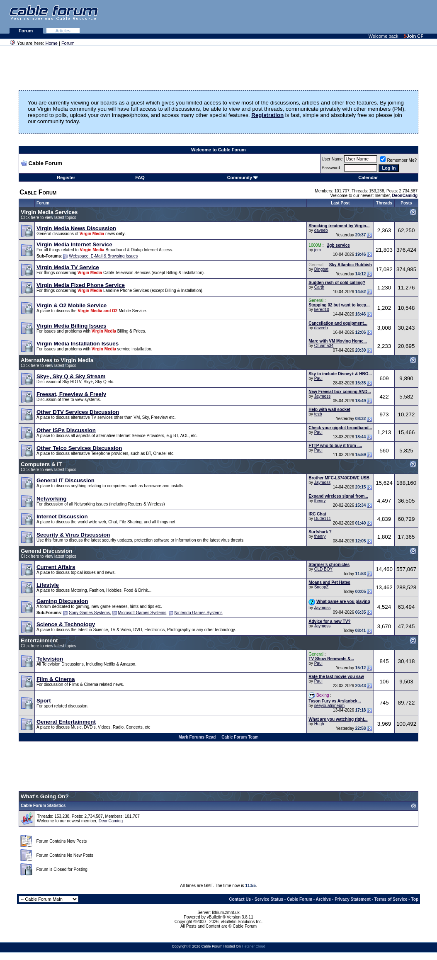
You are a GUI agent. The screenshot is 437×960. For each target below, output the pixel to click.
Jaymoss (322, 396)
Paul (318, 378)
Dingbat (321, 269)
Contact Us (240, 899)
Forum (26, 30)
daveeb (321, 230)
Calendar (368, 177)
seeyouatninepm (329, 705)
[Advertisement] (336, 16)
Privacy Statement (353, 899)
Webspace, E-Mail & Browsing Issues (103, 256)
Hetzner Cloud (253, 946)
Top (414, 899)
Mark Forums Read (197, 737)
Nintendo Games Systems (198, 612)
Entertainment (39, 640)
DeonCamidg (111, 821)
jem (317, 250)
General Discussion (46, 551)
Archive (323, 899)
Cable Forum (299, 899)
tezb (318, 414)
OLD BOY (323, 569)
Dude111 (322, 518)
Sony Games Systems (89, 612)
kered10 (321, 309)
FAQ (140, 177)
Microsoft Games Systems (142, 612)
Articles (63, 30)
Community (242, 177)
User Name (332, 159)
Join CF (413, 36)
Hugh (319, 724)
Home (52, 43)
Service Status (269, 899)
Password (331, 167)
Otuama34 (324, 345)
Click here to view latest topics (48, 217)
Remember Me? (398, 160)
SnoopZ (321, 587)
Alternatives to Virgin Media (57, 360)
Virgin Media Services (49, 212)
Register (66, 177)
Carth (319, 287)
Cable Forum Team (239, 737)
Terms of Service (391, 899)
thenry (320, 500)
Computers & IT (41, 464)
